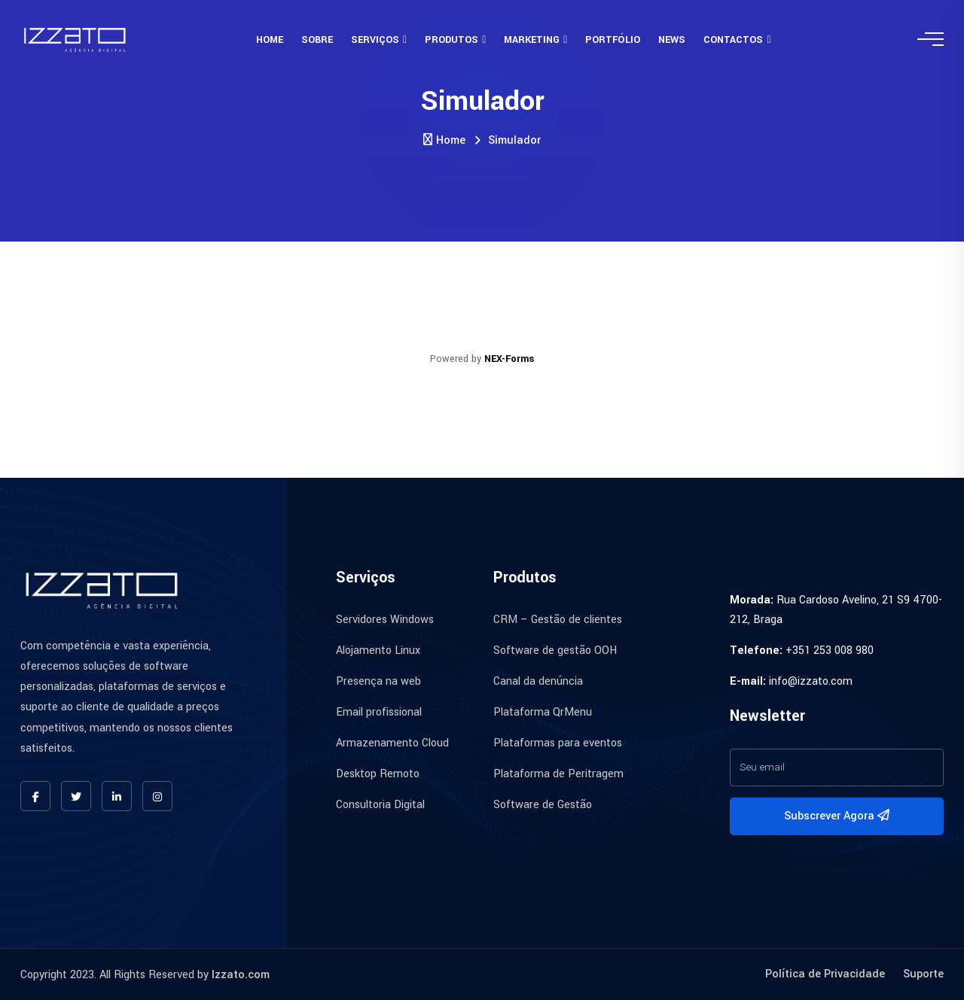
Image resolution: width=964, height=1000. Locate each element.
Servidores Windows (385, 620)
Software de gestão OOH (555, 650)
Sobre (317, 40)
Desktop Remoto (377, 774)
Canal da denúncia (538, 681)
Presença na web (378, 681)
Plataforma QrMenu (542, 712)
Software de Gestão (542, 805)
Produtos (451, 40)
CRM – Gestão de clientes (557, 620)
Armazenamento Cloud (392, 743)
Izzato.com (241, 975)
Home (269, 40)
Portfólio (612, 40)
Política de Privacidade (825, 974)
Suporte (923, 974)
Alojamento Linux (378, 650)
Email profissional (379, 712)
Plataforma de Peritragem (558, 774)
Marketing (532, 40)
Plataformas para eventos (557, 743)
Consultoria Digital (380, 805)
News (671, 40)
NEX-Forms (509, 359)
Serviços (375, 40)
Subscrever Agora (836, 816)
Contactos (733, 40)
